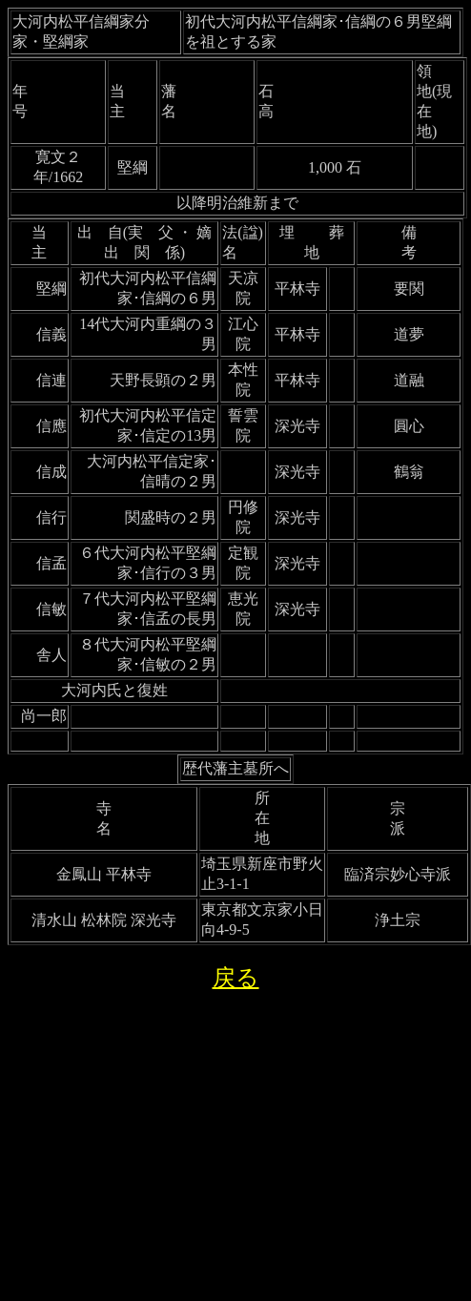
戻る (236, 977)
